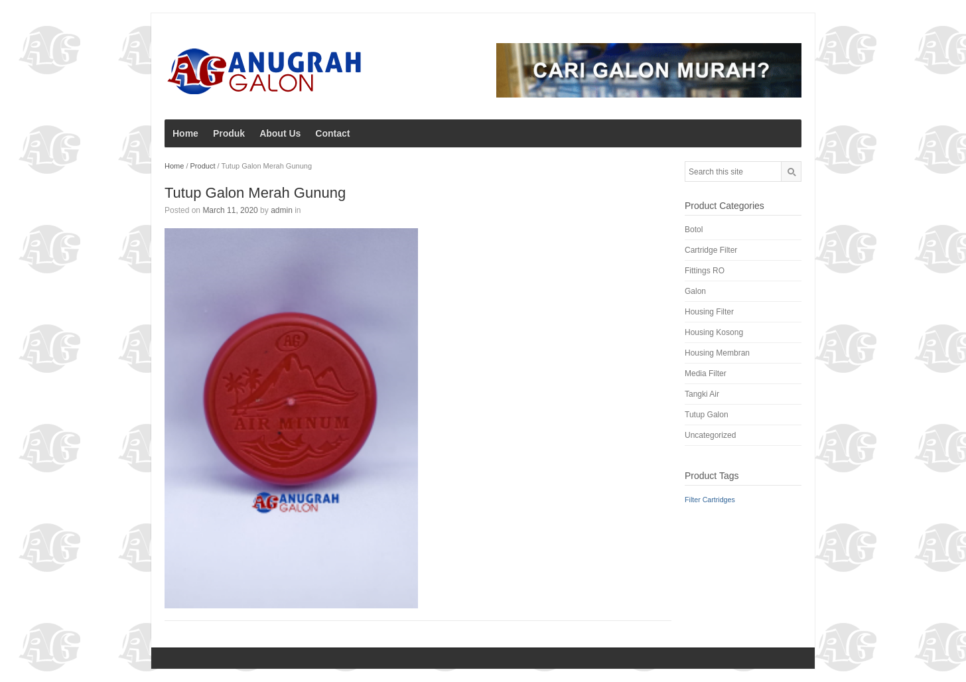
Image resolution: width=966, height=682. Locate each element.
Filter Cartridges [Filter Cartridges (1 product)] (710, 500)
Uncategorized (710, 435)
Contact (332, 133)
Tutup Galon (706, 414)
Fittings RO (704, 270)
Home (185, 133)
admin (282, 210)
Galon (695, 291)
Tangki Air (702, 394)
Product (203, 166)
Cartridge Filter (711, 250)
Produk (229, 133)
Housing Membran (717, 353)
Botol (694, 229)
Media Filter (705, 373)
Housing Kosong (714, 332)
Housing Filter (709, 311)
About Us (280, 133)
